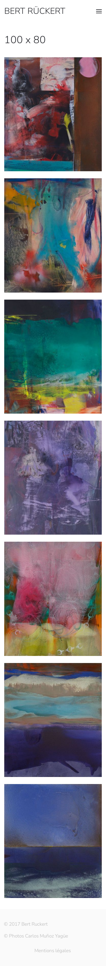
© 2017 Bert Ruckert (25, 924)
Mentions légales (52, 950)
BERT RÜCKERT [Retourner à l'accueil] (34, 11)
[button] (99, 11)
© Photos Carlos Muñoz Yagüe (36, 936)
